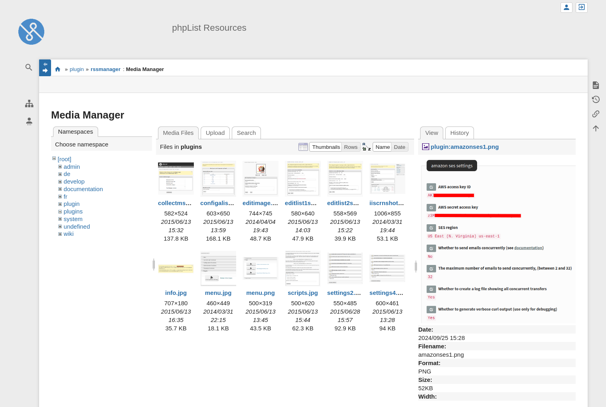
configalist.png (221, 203)
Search (246, 132)
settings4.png (389, 292)
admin (72, 166)
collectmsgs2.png (183, 203)
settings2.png (346, 292)
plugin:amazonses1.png (465, 146)
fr (65, 196)
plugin (77, 69)
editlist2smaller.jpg (354, 203)
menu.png (260, 292)
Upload (215, 132)
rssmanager (105, 69)
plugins (73, 211)
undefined (77, 226)
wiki (69, 233)
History (459, 132)
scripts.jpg (303, 292)
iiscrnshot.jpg (389, 203)
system (73, 218)
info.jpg (176, 292)
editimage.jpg (262, 203)
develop (74, 181)
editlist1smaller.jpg (312, 203)
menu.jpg (218, 292)
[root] (64, 159)
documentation (83, 189)
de (67, 173)
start (58, 69)
